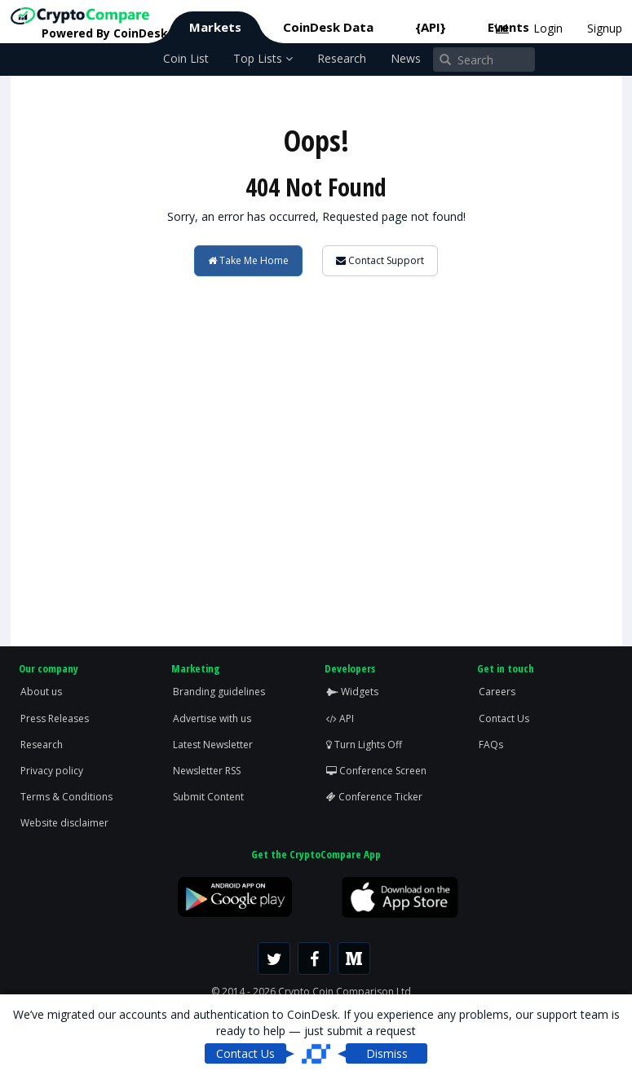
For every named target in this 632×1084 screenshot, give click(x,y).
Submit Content (208, 797)
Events (508, 27)
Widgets (352, 691)
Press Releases (54, 718)
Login (548, 28)
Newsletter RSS (207, 771)
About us (41, 691)
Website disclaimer (64, 823)
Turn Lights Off (364, 744)
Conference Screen (376, 771)
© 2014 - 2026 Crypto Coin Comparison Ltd (311, 991)
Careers (497, 691)
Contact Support (380, 260)
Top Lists (263, 58)
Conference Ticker (374, 797)
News (406, 58)
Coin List (186, 58)
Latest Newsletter (213, 744)
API (340, 718)
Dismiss (387, 1053)
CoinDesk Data (328, 27)
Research (341, 58)
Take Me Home (248, 260)
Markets (215, 27)
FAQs (491, 744)
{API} (430, 27)
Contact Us (504, 718)
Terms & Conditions (66, 797)
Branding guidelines (219, 691)
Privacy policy (51, 771)
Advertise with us (212, 718)
